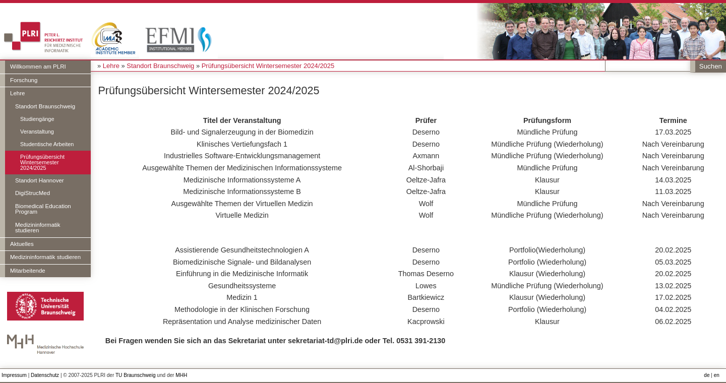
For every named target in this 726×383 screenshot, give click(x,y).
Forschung (23, 80)
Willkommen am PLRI (38, 66)
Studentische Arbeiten (47, 144)
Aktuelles (22, 244)
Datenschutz (45, 375)
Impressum (14, 375)
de (706, 375)
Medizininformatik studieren (37, 228)
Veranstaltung (37, 132)
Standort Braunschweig (45, 106)
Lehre (17, 93)
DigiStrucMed (32, 193)
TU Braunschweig (135, 375)
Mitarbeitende (27, 271)
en (716, 375)
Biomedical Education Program (43, 209)
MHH (181, 375)
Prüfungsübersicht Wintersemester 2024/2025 (42, 162)
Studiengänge (37, 119)
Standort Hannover (39, 180)
